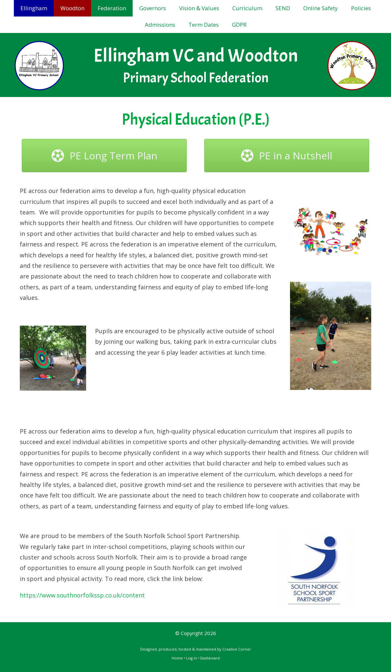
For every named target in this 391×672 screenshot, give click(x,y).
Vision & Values (199, 8)
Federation (112, 8)
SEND (283, 8)
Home (177, 658)
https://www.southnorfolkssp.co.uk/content (82, 595)
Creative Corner (236, 649)
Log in (191, 658)
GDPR (239, 24)
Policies (361, 8)
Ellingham (33, 8)
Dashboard (210, 658)
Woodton (72, 8)
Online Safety (320, 8)
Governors (152, 8)
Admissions (160, 24)
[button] (104, 155)
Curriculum (247, 8)
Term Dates (203, 24)
